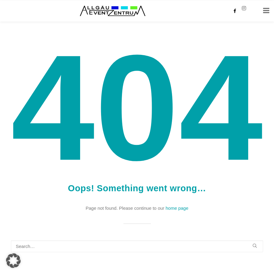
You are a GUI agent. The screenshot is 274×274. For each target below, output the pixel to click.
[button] (255, 245)
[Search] (137, 246)
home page (177, 208)
